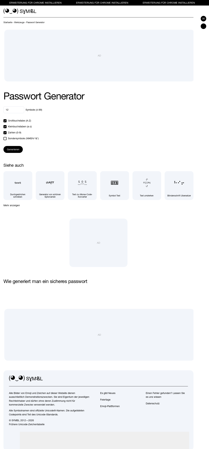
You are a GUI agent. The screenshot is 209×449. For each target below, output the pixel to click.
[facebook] (185, 378)
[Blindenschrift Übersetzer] (179, 185)
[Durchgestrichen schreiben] (17, 185)
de (203, 18)
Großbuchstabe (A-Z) (19, 120)
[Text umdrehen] (146, 185)
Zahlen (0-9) (14, 132)
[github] (177, 378)
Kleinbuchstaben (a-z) (20, 126)
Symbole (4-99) (34, 109)
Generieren (13, 149)
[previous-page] (7, 22)
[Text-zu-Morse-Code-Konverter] (82, 185)
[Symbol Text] (114, 185)
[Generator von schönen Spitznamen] (50, 185)
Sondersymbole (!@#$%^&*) (23, 138)
